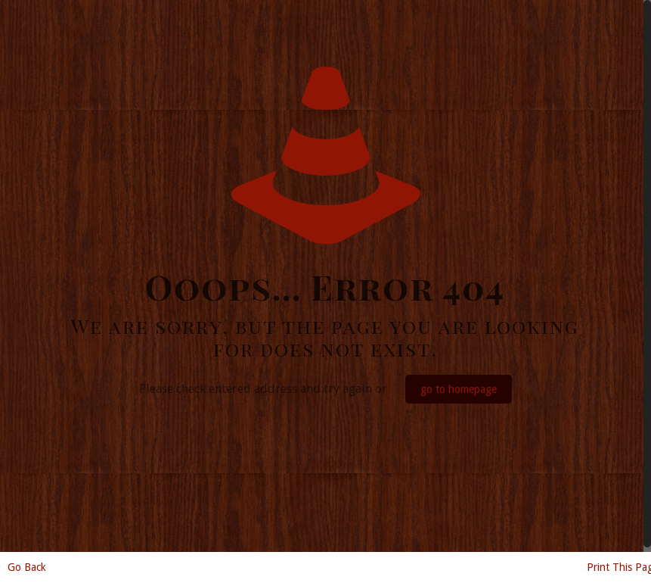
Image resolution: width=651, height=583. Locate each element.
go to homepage (458, 389)
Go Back (27, 567)
